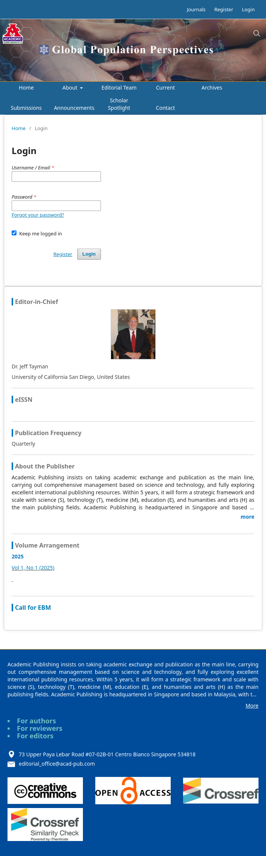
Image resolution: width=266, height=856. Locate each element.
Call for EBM (33, 607)
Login (248, 9)
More (251, 705)
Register (223, 9)
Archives (211, 87)
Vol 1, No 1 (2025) (33, 567)
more (247, 516)
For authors (36, 720)
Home (26, 87)
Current (165, 87)
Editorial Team (119, 87)
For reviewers (39, 728)
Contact (165, 107)
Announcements (74, 107)
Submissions (26, 107)
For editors (35, 735)
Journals (196, 9)
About (70, 87)
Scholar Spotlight (119, 104)
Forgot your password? (38, 214)
